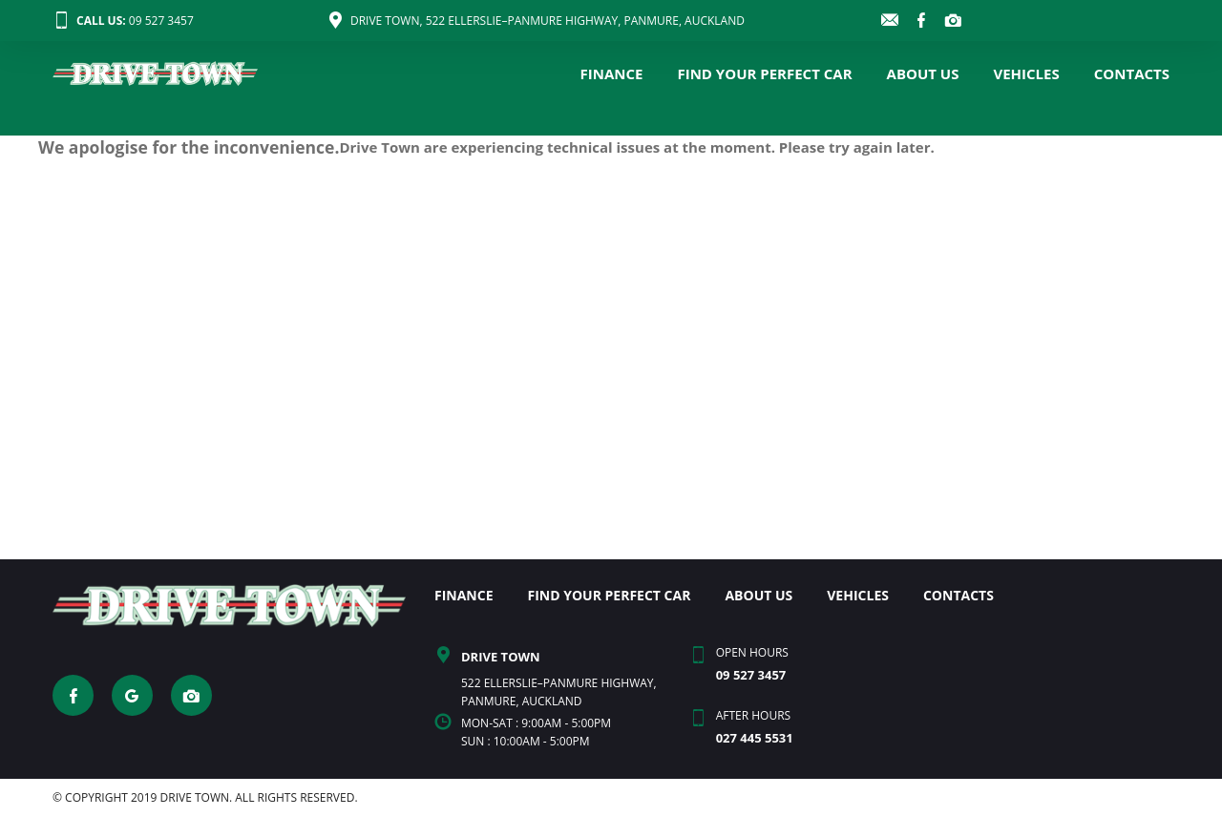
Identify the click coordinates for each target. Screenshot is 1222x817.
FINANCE (611, 73)
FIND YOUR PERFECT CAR (764, 73)
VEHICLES (1026, 73)
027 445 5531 (754, 737)
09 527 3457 (123, 20)
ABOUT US (923, 73)
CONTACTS (1131, 73)
